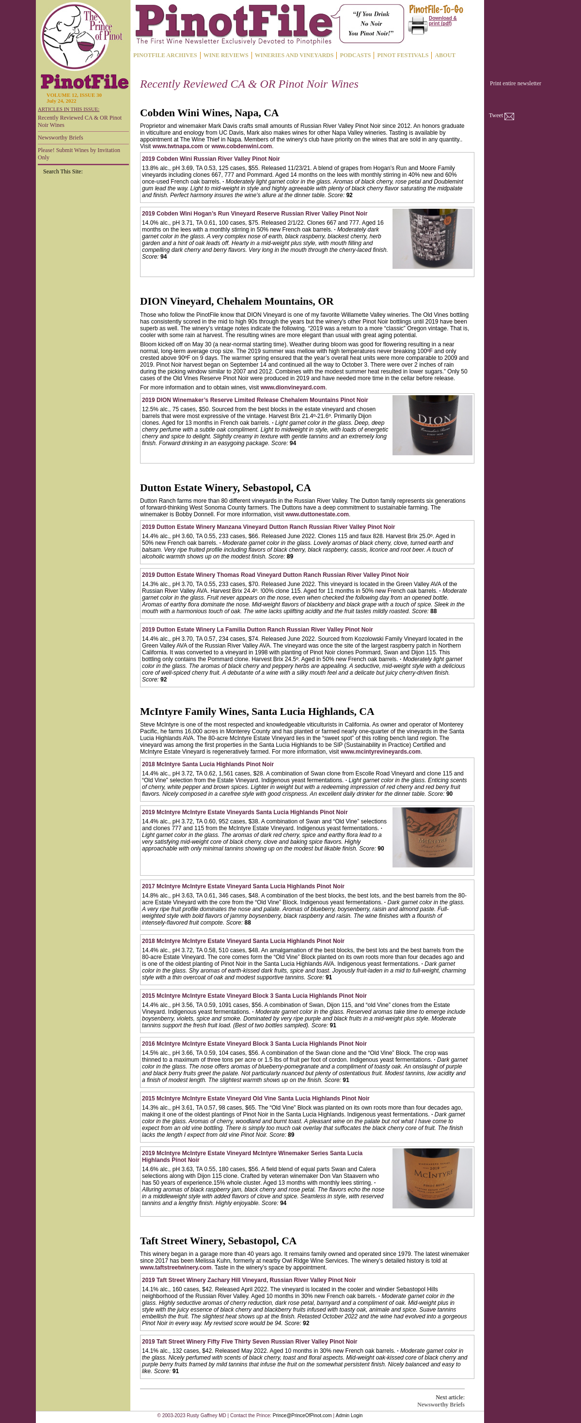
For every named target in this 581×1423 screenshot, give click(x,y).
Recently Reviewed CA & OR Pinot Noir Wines (80, 121)
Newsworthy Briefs (60, 137)
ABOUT (445, 55)
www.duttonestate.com (317, 514)
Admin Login (349, 1415)
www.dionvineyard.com (293, 387)
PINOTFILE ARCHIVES (165, 55)
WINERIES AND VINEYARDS (294, 55)
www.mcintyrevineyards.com (381, 751)
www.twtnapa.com (178, 146)
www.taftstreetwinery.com (175, 1267)
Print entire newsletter (515, 83)
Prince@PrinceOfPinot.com (302, 1415)
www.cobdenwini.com (241, 146)
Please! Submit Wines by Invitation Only (79, 154)
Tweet (496, 115)
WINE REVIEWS (226, 55)
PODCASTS (355, 55)
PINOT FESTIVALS (402, 55)
